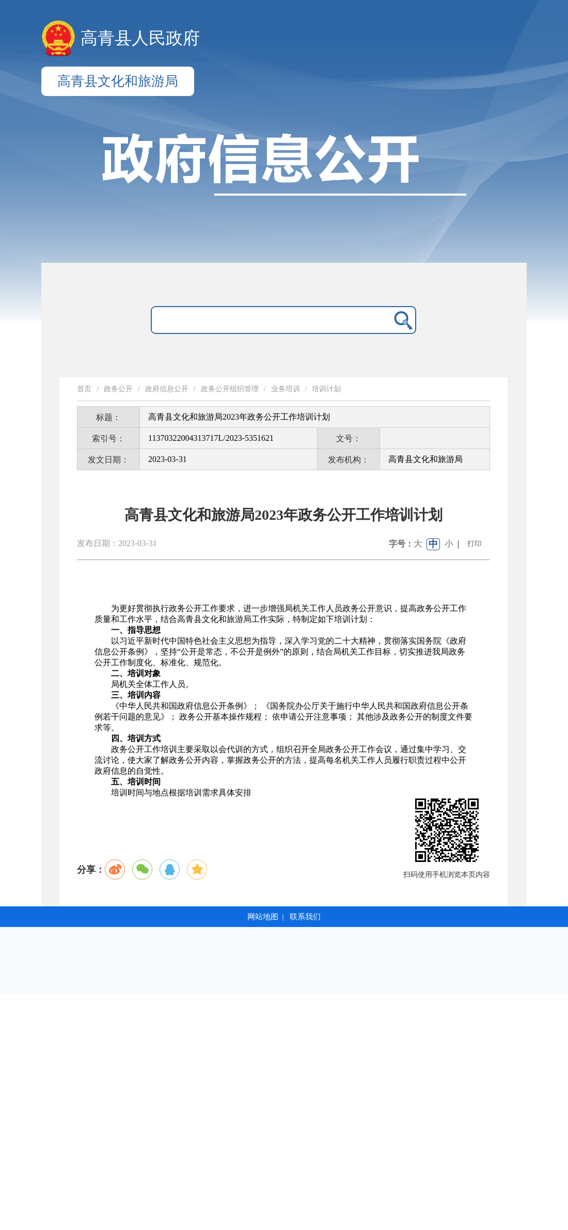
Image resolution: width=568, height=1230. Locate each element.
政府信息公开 (166, 389)
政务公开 (118, 389)
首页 (84, 389)
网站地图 (262, 917)
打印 (474, 544)
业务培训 (285, 389)
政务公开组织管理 (230, 389)
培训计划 (326, 389)
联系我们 (305, 917)
